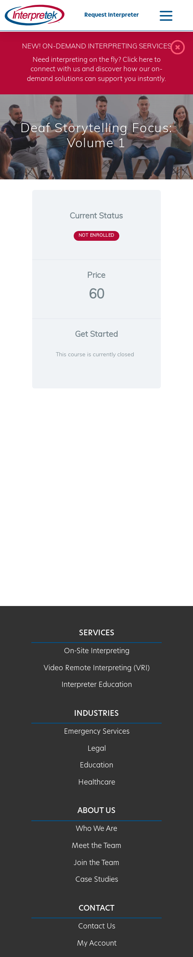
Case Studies (96, 879)
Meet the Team (96, 846)
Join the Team (96, 863)
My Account (96, 943)
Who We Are (96, 829)
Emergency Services (96, 731)
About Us (96, 811)
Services (96, 633)
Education (96, 765)
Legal (97, 749)
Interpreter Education (96, 685)
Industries (96, 714)
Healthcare (96, 782)
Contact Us (96, 926)
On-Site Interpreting (96, 651)
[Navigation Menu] (166, 15)
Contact (96, 909)
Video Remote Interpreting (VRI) (97, 668)
